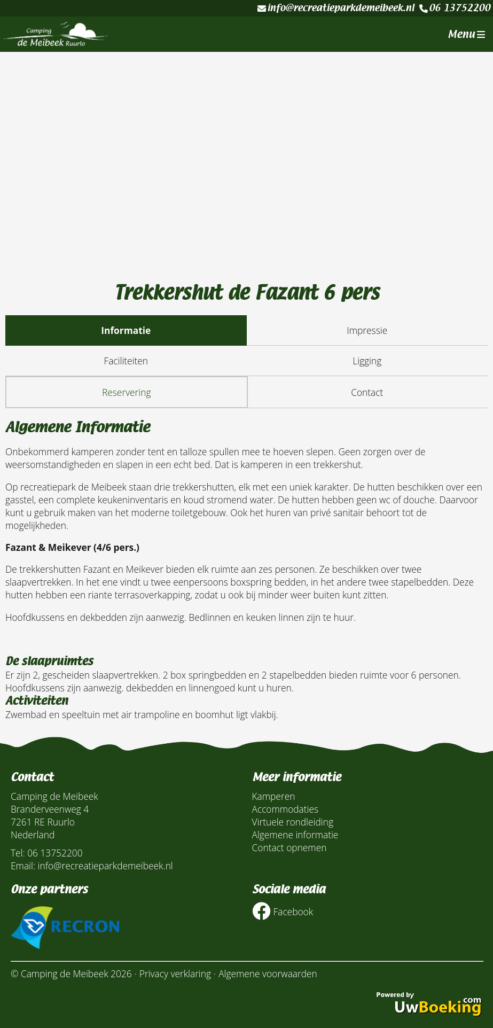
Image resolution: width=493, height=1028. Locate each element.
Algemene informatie (295, 834)
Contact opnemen (289, 847)
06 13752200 (454, 8)
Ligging (367, 360)
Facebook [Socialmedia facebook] (283, 911)
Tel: (18, 852)
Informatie (126, 330)
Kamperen (273, 796)
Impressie (367, 330)
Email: (23, 865)
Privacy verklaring (175, 973)
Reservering (126, 392)
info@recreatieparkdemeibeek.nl (335, 8)
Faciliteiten (126, 360)
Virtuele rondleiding (292, 821)
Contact (367, 392)
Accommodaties (285, 809)
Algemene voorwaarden (267, 973)
